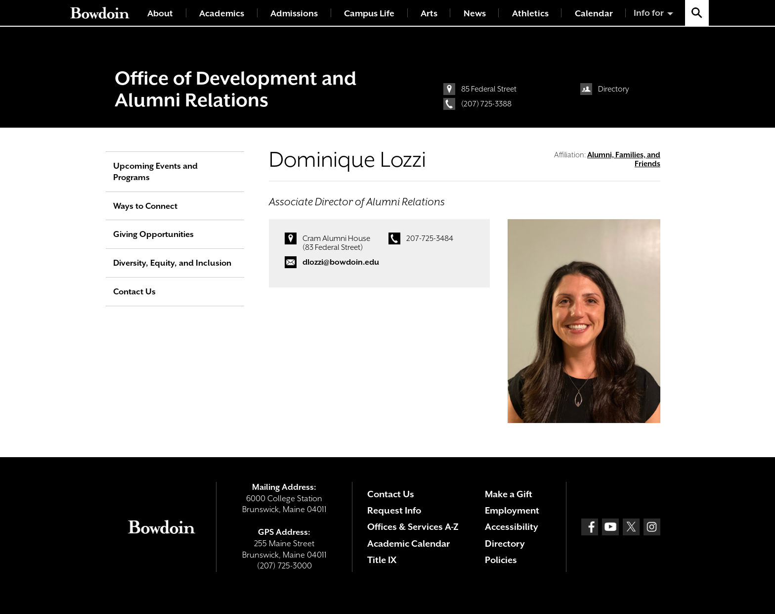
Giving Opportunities (153, 234)
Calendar (594, 13)
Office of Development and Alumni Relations (235, 89)
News (475, 13)
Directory (613, 89)
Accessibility (511, 526)
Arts (429, 13)
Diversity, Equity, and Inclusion (172, 263)
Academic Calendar (408, 543)
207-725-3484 (429, 238)
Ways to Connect (145, 206)
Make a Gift (508, 494)
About (160, 13)
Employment (512, 510)
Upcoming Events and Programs (155, 171)
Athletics (530, 13)
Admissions (294, 13)
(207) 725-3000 (284, 565)
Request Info (394, 510)
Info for (649, 13)
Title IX (381, 560)
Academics (221, 13)
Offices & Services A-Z (413, 526)
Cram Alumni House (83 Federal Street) (336, 243)
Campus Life (369, 13)
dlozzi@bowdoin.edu (340, 262)
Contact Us (134, 291)
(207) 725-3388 (486, 103)
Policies (501, 560)
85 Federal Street (489, 89)
